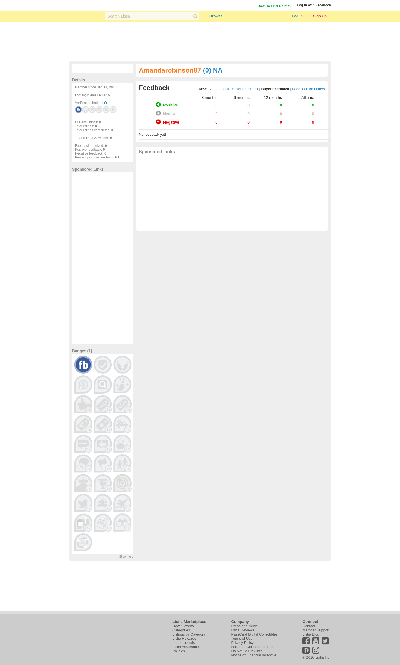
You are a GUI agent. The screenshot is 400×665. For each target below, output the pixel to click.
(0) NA (213, 70)
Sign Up (320, 16)
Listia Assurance (185, 647)
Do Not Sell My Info (246, 651)
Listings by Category (188, 634)
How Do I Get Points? (274, 6)
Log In (297, 16)
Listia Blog (310, 634)
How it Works (183, 626)
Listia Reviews (242, 630)
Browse (215, 16)
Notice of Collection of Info (252, 647)
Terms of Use (241, 638)
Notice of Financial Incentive (253, 655)
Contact (308, 626)
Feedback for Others (308, 89)
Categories (181, 630)
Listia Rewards (184, 638)
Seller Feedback (245, 89)
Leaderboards (183, 643)
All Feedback (218, 89)
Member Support (315, 630)
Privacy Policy (242, 643)
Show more (126, 556)
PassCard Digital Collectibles (254, 634)
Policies (178, 651)
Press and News (244, 626)
